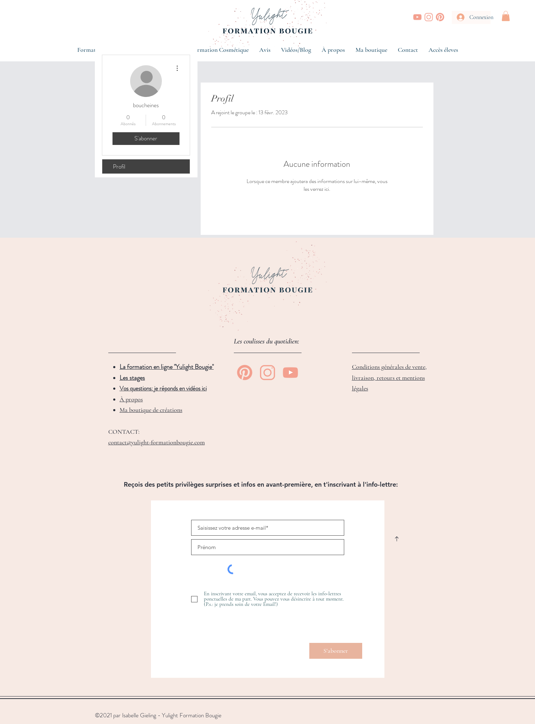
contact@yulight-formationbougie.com (156, 442)
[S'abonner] (335, 651)
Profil (119, 166)
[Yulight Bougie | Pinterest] (440, 17)
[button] (505, 16)
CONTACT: (124, 432)
